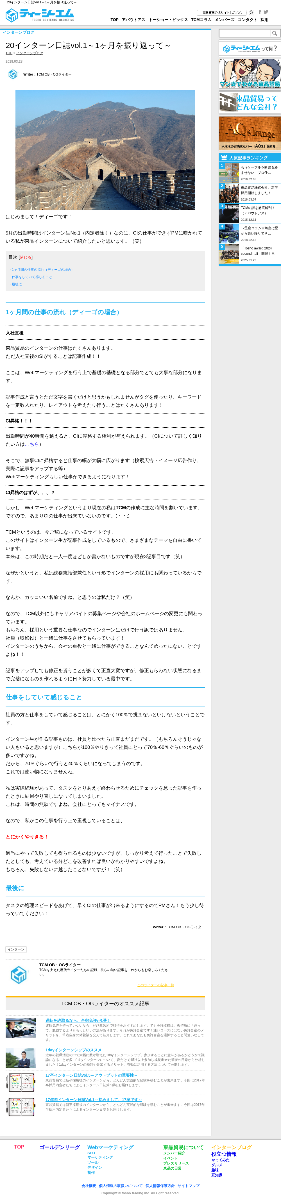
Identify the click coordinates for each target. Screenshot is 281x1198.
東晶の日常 (172, 1168)
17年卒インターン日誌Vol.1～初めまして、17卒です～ (94, 1099)
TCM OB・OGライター (54, 74)
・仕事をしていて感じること (30, 277)
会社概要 (88, 1186)
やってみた (220, 1160)
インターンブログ (18, 32)
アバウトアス (133, 19)
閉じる (25, 257)
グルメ (216, 1165)
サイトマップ (189, 1186)
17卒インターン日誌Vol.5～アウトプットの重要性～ (92, 1075)
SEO (91, 1153)
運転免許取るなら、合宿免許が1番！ (78, 1020)
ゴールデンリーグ (59, 1147)
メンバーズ (224, 19)
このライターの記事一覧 (155, 985)
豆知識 (216, 1175)
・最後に (15, 284)
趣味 (215, 1170)
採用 (264, 19)
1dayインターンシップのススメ (74, 1050)
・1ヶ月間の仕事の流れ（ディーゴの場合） (41, 270)
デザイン (94, 1167)
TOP (114, 19)
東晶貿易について (183, 1147)
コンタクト (247, 19)
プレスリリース (176, 1163)
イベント (170, 1158)
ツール (92, 1162)
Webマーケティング (110, 1147)
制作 (91, 1172)
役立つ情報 (224, 1154)
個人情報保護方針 (160, 1186)
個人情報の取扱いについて (121, 1186)
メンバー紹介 (174, 1153)
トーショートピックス (168, 19)
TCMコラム (201, 19)
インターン (16, 949)
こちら (32, 444)
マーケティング (100, 1157)
